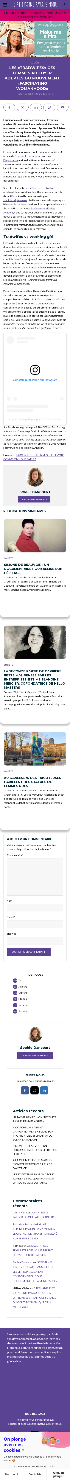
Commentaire (15, 855)
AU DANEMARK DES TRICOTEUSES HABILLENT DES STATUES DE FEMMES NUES (32, 782)
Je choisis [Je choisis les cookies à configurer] (35, 1474)
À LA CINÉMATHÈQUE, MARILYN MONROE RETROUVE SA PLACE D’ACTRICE (32, 1164)
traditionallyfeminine (15, 200)
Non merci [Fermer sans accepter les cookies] (11, 1474)
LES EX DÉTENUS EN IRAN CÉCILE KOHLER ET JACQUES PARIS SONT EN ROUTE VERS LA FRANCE (34, 1178)
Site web (11, 933)
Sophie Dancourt (27, 577)
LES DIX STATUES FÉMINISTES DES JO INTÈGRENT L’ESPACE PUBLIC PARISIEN (33, 1250)
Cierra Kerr (19, 1212)
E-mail (11, 917)
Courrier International (27, 156)
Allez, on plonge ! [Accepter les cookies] (58, 1474)
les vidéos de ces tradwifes (41, 188)
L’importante (10, 160)
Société (35, 62)
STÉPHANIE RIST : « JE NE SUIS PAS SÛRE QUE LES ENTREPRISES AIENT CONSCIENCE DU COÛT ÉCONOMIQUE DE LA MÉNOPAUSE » (35, 1271)
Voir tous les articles (34, 499)
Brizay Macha (20, 1224)
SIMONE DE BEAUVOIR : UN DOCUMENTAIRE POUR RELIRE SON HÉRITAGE (33, 569)
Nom (10, 900)
